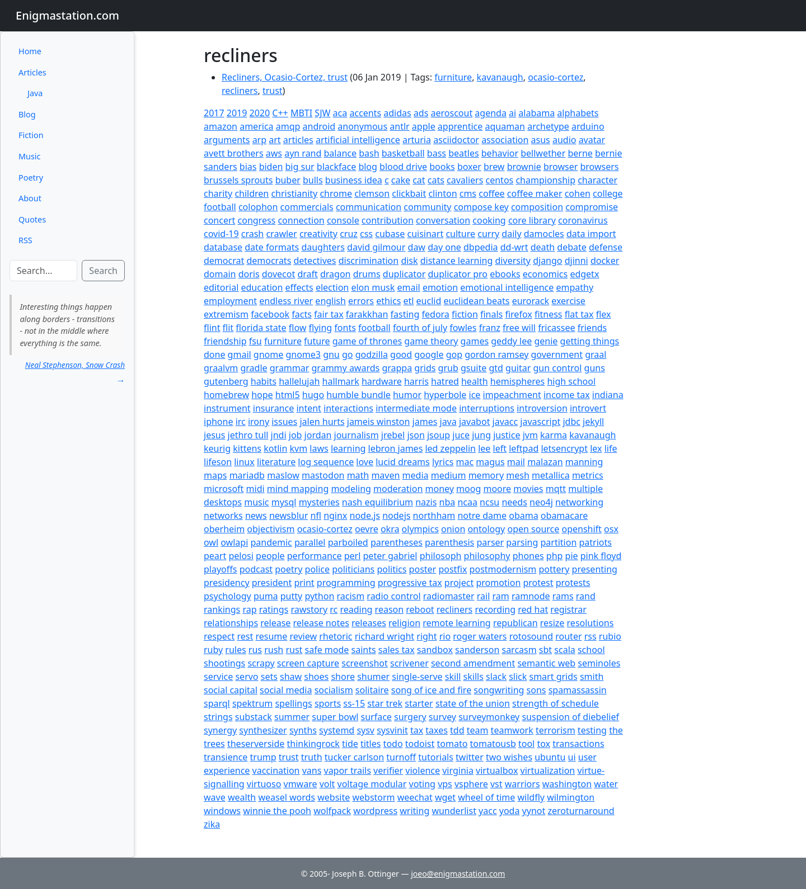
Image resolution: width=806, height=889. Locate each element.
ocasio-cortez (555, 77)
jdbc (571, 421)
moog (468, 489)
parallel (310, 542)
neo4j (541, 502)
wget (445, 797)
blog (367, 166)
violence (422, 770)
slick (518, 676)
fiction (465, 314)
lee (484, 448)
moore (497, 489)
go (347, 354)
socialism (334, 690)
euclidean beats (476, 301)
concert (219, 220)
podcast (256, 569)
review (303, 636)
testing (592, 730)
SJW (322, 113)
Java (35, 93)
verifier (388, 770)
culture (460, 234)
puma (266, 596)
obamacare (564, 515)
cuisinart (425, 234)
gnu (331, 354)
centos (500, 180)
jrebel (393, 435)
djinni (576, 260)
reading (356, 609)
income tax (566, 395)
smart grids (553, 676)
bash (369, 153)
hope (262, 395)
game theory (431, 341)
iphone (218, 421)
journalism (356, 435)
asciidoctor (456, 140)
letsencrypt (564, 448)
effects (299, 287)
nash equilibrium (377, 502)
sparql (217, 703)
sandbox (435, 650)
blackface (336, 166)
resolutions (590, 623)
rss (590, 636)
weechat (415, 797)
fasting (405, 314)
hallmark (340, 381)
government (557, 354)
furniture (453, 77)
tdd (457, 730)
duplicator (404, 274)
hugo (313, 395)
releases (369, 623)
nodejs (396, 515)
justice (506, 435)
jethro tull (248, 435)
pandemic (271, 542)
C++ (280, 113)
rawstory (308, 609)
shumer (373, 676)
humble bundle (358, 395)
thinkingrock (313, 743)
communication (368, 207)
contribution (388, 220)
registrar (568, 609)
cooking (488, 220)
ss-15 (354, 703)
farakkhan (367, 314)
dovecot (279, 274)
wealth (242, 797)
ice (475, 395)
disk (409, 260)
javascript (540, 421)
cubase (390, 234)
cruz (349, 234)
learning (348, 448)
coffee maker (535, 193)
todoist (420, 743)
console (343, 220)
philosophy (487, 556)
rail (483, 596)
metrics (587, 475)
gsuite (473, 368)
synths (303, 730)
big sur (300, 166)
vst (496, 784)
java (448, 421)
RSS (25, 240)
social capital (230, 690)
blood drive (403, 166)
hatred (445, 381)
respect (219, 636)
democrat (224, 260)
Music (29, 156)
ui (572, 757)
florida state (261, 327)
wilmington (570, 797)
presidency (227, 582)
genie (545, 341)
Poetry (30, 177)
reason (389, 609)
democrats (268, 260)
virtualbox (497, 770)
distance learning (456, 260)
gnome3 (303, 354)
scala (564, 650)
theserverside (255, 743)
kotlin (275, 448)
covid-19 (221, 234)
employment (230, 301)
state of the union (472, 703)
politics (391, 569)
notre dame (482, 515)
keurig (217, 448)
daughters (323, 247)
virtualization (548, 770)
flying (320, 327)
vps (445, 784)
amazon (220, 126)
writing (414, 811)
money (439, 489)
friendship (225, 341)
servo (246, 676)
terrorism (555, 730)
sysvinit (392, 730)
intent (308, 408)
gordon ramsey (496, 354)
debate (571, 247)
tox (543, 743)
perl (352, 556)
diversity (513, 260)
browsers (599, 166)
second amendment (473, 663)
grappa (397, 368)
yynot (534, 811)
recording (495, 609)
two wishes (509, 757)
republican (515, 623)
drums (367, 274)
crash (252, 234)
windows (222, 811)
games (475, 341)
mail (516, 462)
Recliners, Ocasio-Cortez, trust (285, 77)
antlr (399, 126)
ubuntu (550, 757)
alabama (536, 113)
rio (445, 636)
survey (442, 717)
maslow (283, 475)
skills (473, 676)
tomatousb (493, 743)
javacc (505, 421)
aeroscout (452, 113)
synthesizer (263, 730)
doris (249, 274)
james (425, 421)
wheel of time (486, 797)
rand (586, 596)
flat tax (579, 314)
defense (605, 247)
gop (454, 354)
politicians (353, 569)
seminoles (599, 663)
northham (434, 515)
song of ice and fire (431, 690)
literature (276, 462)
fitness (549, 314)
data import (591, 234)
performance (314, 556)
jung (481, 435)
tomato (452, 743)
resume (271, 636)
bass (436, 153)
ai (512, 113)
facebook (270, 314)
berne (580, 153)
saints (364, 650)
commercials (307, 207)
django (547, 260)
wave (215, 797)
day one (444, 247)
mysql (284, 502)
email (408, 287)
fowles (462, 327)
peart (215, 556)
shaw (291, 676)
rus (255, 650)
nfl (315, 515)
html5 (287, 395)
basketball (403, 153)
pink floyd (601, 556)
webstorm (373, 797)
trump (263, 757)
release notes (321, 623)
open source (533, 529)
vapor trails (347, 770)
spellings (293, 703)
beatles (463, 153)
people (270, 556)
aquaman (505, 126)
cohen (578, 193)
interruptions (486, 408)
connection (301, 220)
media (415, 475)
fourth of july (420, 327)
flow (298, 327)
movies (528, 489)
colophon (258, 207)
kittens (247, 448)
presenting (594, 569)
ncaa (467, 502)
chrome (336, 193)
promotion (498, 582)
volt (327, 784)
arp (259, 140)
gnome (268, 354)
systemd (336, 730)
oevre (366, 529)
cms (468, 193)
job (295, 435)
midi (255, 489)
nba (447, 502)
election (332, 287)
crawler (281, 234)
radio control (393, 596)
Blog (27, 114)
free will (519, 327)
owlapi (234, 542)
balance (340, 153)
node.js (365, 515)
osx (611, 529)
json (415, 435)
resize (552, 623)
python (319, 596)
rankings (222, 609)
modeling (351, 489)
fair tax (329, 314)
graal (595, 354)
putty (291, 596)
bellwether (543, 153)
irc (241, 421)
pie (571, 556)
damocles (544, 234)
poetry (288, 569)
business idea (353, 180)
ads (421, 113)
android (319, 126)
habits (264, 381)
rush (273, 650)
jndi (279, 435)
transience (225, 757)
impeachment (512, 395)
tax (416, 730)
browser (560, 166)
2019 (237, 113)
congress (257, 220)
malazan (545, 462)
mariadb (247, 475)
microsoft (223, 489)
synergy (220, 730)
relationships (231, 623)
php (554, 556)
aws (274, 153)
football (374, 327)
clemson (372, 193)
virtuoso (264, 784)
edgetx (584, 274)
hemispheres (517, 381)
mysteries (319, 502)
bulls (313, 180)
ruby (213, 650)
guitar (518, 368)
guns (594, 368)
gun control (557, 368)
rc (334, 609)
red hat (533, 609)
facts (302, 314)
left (500, 448)
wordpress (375, 811)
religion (404, 623)
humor (407, 395)
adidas (397, 113)
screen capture (308, 663)
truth (311, 757)
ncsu (489, 502)
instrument (227, 408)
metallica (551, 475)
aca (340, 113)
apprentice (460, 126)
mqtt (556, 489)
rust (293, 650)
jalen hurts (321, 421)
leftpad (523, 448)
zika (212, 824)
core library (532, 220)
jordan (318, 435)
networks (223, 515)
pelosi (240, 556)
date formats (272, 247)
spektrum (252, 703)
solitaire (372, 690)
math (358, 475)
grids (424, 368)
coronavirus (583, 220)
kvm (299, 448)
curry (488, 234)
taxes (436, 730)
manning (584, 462)
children (252, 193)
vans (312, 770)
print (304, 582)
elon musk (373, 287)
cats (436, 180)
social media (286, 690)
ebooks (505, 274)
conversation (443, 220)
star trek (384, 703)
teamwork (512, 730)
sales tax (396, 650)
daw (416, 247)
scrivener (409, 663)
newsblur (288, 515)
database (223, 247)
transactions (578, 743)
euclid (429, 301)
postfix (452, 569)
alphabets (577, 113)
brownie (524, 166)
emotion (440, 287)
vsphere (471, 784)
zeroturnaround (580, 811)
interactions (348, 408)
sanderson (477, 650)
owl (211, 542)
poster (423, 569)
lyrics (442, 462)
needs (514, 502)
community (427, 207)
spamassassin (578, 690)
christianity (294, 193)
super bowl (335, 717)
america (256, 126)
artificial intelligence (358, 140)
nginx (335, 515)
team (478, 730)
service (218, 676)
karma (553, 435)
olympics (420, 529)
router (568, 636)
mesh (517, 475)
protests (573, 582)
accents (365, 113)
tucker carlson (354, 757)
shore (343, 676)
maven (385, 475)
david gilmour (376, 247)
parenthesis (449, 542)
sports (328, 703)
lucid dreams (403, 462)
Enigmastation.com (67, 15)
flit (228, 327)
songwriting (499, 690)
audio (564, 140)
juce (461, 435)
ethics (388, 301)
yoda (509, 811)
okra (390, 529)
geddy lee (511, 341)
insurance (273, 408)
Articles (32, 72)
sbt (545, 650)
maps (215, 475)
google (428, 354)
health (474, 381)
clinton (442, 193)
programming (346, 582)
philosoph (441, 556)
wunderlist (454, 811)
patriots (595, 542)
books (441, 166)
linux (244, 462)
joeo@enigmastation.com (458, 873)
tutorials (435, 757)
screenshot (364, 663)
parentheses (397, 542)
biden (271, 166)
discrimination (369, 260)
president (272, 582)
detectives (314, 260)
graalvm (221, 368)
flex (603, 314)
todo (393, 743)
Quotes (32, 219)
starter (419, 703)
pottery (554, 569)
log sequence (326, 462)
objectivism (270, 529)
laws (319, 448)
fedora (435, 314)
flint (212, 327)
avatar (592, 140)
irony (258, 421)
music (256, 502)
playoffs (220, 569)
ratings (274, 609)
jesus (214, 435)
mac (465, 462)
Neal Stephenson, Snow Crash (75, 365)
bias (248, 166)
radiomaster (449, 596)
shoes (316, 676)
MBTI (301, 113)
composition (537, 207)
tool (526, 743)
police (317, 569)
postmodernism (503, 569)
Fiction (31, 135)
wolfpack (332, 811)
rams (563, 596)
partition (558, 542)
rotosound (531, 636)
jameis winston (378, 421)
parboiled (348, 542)
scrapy (260, 663)
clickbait (409, 193)
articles (298, 140)
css (366, 234)
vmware (300, 784)
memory (486, 475)
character (597, 180)
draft (307, 274)
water (606, 784)
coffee (491, 193)
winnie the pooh (277, 811)
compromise (591, 207)
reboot (420, 609)
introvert (588, 408)
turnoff (401, 757)
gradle (253, 368)
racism (350, 596)
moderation (398, 489)
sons (536, 690)
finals (491, 314)
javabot (474, 421)
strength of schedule (555, 703)
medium (448, 475)
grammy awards (346, 368)
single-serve (417, 676)
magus (490, 462)
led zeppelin (450, 448)
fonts (345, 327)
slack (496, 676)
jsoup (438, 435)
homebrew (226, 395)
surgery (410, 717)
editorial (221, 287)
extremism (226, 314)
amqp (288, 126)
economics (545, 274)
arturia (416, 140)
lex (596, 448)
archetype (548, 126)
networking (579, 502)
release (275, 623)
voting (422, 784)
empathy (574, 287)
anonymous (362, 126)
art (274, 140)
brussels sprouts (238, 180)
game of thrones (367, 341)
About (29, 198)
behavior (499, 153)
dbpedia (480, 247)
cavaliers (465, 180)
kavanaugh (500, 77)
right (426, 636)
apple (423, 126)
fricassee (556, 327)
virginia (458, 770)
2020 (260, 113)
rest (245, 636)
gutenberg (226, 381)
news (256, 515)
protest (538, 582)
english (330, 301)
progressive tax (410, 582)
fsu (255, 341)
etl (408, 301)
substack (253, 717)
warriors (522, 784)
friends (592, 327)
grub (448, 368)
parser (490, 542)
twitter (470, 757)
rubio (610, 636)
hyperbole (445, 395)
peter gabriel (390, 556)
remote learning (456, 623)
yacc (488, 811)
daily (511, 234)
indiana (608, 395)
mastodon (323, 475)
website (333, 797)
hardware (382, 381)
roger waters (480, 636)
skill (453, 676)
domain (220, 274)
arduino (587, 126)
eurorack (530, 301)
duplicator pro (458, 274)
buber (288, 180)
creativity (318, 234)
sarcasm (519, 650)
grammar (290, 368)
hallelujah (299, 381)
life (610, 448)
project (459, 582)
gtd (496, 368)
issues (284, 421)
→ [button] (120, 380)
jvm (530, 435)
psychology (227, 596)
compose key (481, 207)
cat (419, 180)
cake (400, 180)
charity (218, 193)
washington (567, 784)
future (317, 341)
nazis (426, 502)
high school (571, 381)
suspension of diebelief (570, 717)
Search (103, 270)
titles (370, 743)
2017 (214, 113)
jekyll (593, 421)
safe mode (327, 650)
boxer (469, 166)
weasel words (286, 797)
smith (591, 676)
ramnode (531, 596)
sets (269, 676)
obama (523, 515)
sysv (365, 730)
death (543, 247)
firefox (518, 314)
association (504, 140)
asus (540, 140)
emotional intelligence (507, 287)
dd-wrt (514, 247)
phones (528, 556)
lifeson (218, 462)
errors (361, 301)
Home (29, 51)
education (262, 287)
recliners (239, 90)
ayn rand (302, 153)
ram (501, 596)
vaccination (276, 770)
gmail (239, 354)
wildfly (530, 797)
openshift (581, 529)
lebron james (395, 448)
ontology (486, 529)
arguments (227, 140)
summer (292, 717)
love (364, 462)
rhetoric (335, 636)
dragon (335, 274)
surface (376, 717)
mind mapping (298, 489)
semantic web (546, 663)
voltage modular (372, 784)
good (401, 354)
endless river (286, 301)
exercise (568, 301)
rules (235, 650)
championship (545, 180)
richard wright (384, 636)
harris (416, 381)
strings (218, 717)
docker (605, 260)
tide (350, 743)
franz (489, 327)
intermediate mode (416, 408)
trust (273, 90)
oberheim (224, 529)
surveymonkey (488, 717)
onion (453, 529)
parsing (522, 542)
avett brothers (234, 153)
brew (494, 166)
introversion (542, 408)
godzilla (371, 354)
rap (249, 609)
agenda (491, 113)
